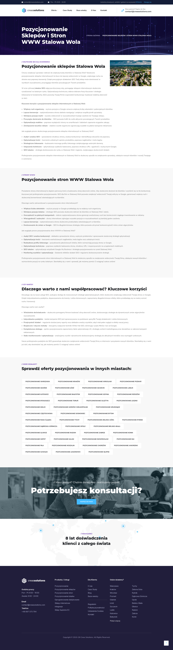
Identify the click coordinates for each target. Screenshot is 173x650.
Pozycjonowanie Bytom (103, 413)
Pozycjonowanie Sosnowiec (73, 413)
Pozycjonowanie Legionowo (68, 452)
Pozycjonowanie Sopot (35, 439)
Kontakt (104, 10)
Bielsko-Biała (137, 603)
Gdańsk (113, 600)
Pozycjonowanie (61, 586)
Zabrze (135, 613)
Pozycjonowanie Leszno (127, 401)
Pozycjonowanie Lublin (123, 388)
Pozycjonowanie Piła (34, 445)
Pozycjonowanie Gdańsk (36, 388)
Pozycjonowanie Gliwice (36, 433)
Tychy (134, 586)
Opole (134, 600)
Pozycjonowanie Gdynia (98, 394)
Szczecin (113, 606)
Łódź (112, 603)
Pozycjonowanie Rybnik (132, 420)
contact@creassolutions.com (33, 2)
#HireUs (139, 2)
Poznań (113, 596)
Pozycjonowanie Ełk (125, 439)
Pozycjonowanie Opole (75, 426)
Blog (89, 593)
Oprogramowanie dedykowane (67, 600)
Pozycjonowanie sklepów (65, 589)
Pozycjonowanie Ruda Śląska (38, 420)
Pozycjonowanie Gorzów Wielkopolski (71, 407)
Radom (135, 610)
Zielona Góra (137, 589)
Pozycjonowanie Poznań (130, 381)
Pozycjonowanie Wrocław (100, 381)
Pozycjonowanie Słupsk (99, 452)
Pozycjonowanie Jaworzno (126, 445)
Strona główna (93, 36)
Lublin (112, 610)
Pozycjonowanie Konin (123, 433)
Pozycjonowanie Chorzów (94, 445)
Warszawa (114, 586)
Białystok (113, 617)
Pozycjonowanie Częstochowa (39, 413)
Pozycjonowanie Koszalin (63, 445)
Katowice (114, 613)
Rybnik (134, 593)
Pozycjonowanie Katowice (37, 394)
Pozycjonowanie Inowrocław (95, 439)
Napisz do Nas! (86, 502)
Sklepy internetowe (62, 603)
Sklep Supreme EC (62, 610)
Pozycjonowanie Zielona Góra (101, 420)
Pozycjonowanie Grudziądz (108, 407)
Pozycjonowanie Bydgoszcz (37, 401)
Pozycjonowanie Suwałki (36, 452)
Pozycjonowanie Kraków (69, 381)
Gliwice (135, 606)
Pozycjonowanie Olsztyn (97, 401)
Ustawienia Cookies (96, 611)
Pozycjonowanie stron (64, 593)
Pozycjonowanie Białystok (68, 394)
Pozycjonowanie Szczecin (93, 388)
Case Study (67, 10)
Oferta (53, 10)
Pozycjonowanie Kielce (35, 407)
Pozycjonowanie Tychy (69, 420)
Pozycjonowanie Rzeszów (128, 394)
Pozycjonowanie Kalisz (64, 439)
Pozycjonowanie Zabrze (94, 433)
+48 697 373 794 (29, 612)
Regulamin (92, 604)
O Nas (93, 10)
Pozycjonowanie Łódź (64, 388)
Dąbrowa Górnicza (139, 596)
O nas (90, 586)
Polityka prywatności (96, 608)
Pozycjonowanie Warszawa (37, 381)
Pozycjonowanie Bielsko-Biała (107, 426)
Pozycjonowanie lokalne (64, 596)
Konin (134, 617)
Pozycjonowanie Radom (65, 433)
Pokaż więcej (115, 621)
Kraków (113, 589)
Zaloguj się (147, 2)
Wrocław (113, 593)
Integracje (59, 606)
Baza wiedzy (81, 10)
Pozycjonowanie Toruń (68, 401)
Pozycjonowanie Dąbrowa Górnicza (41, 426)
